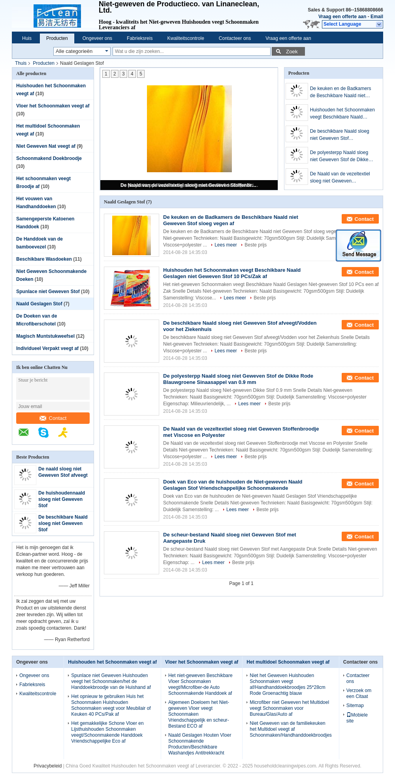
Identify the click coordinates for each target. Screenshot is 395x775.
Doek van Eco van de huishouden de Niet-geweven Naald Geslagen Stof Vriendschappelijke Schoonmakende (233, 485)
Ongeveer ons (97, 38)
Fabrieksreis (139, 38)
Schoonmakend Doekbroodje (49, 158)
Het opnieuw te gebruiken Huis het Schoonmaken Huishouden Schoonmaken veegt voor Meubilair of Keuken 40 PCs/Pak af (110, 705)
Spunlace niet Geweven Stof (48, 291)
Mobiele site (357, 718)
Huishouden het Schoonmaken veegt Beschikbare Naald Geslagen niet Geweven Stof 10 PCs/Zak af (343, 113)
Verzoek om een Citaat (358, 693)
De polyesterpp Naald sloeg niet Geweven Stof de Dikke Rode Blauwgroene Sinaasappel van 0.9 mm (339, 156)
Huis (27, 38)
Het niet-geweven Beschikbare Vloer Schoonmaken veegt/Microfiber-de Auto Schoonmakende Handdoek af (200, 684)
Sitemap (355, 705)
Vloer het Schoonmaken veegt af (52, 106)
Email (377, 16)
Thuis (20, 63)
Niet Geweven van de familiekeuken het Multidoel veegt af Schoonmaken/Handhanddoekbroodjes (291, 729)
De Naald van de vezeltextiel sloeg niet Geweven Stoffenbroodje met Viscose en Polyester (189, 185)
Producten (57, 38)
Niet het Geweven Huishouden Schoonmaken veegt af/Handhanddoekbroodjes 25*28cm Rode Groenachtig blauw (287, 684)
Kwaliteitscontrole (185, 38)
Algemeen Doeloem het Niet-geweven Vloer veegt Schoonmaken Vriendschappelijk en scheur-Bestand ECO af (198, 714)
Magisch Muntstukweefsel (45, 336)
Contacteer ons (235, 38)
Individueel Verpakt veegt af (47, 348)
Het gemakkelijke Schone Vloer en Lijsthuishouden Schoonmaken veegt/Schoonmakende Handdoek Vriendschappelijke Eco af (107, 732)
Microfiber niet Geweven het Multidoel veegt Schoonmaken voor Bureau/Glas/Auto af (289, 708)
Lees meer (225, 245)
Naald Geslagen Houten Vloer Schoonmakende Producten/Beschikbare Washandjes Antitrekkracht (199, 744)
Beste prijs (256, 245)
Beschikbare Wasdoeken (44, 259)
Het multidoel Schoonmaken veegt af (287, 662)
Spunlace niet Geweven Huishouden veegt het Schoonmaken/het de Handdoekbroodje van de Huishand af (110, 681)
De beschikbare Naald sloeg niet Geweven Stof (63, 523)
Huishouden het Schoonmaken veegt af (112, 662)
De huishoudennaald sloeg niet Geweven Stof (61, 499)
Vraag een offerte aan (342, 16)
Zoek (292, 52)
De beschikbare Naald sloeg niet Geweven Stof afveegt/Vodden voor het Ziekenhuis (339, 135)
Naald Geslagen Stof (39, 304)
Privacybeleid (48, 766)
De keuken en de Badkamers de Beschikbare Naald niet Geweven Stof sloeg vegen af (341, 92)
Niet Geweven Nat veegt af (45, 146)
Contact (53, 418)
